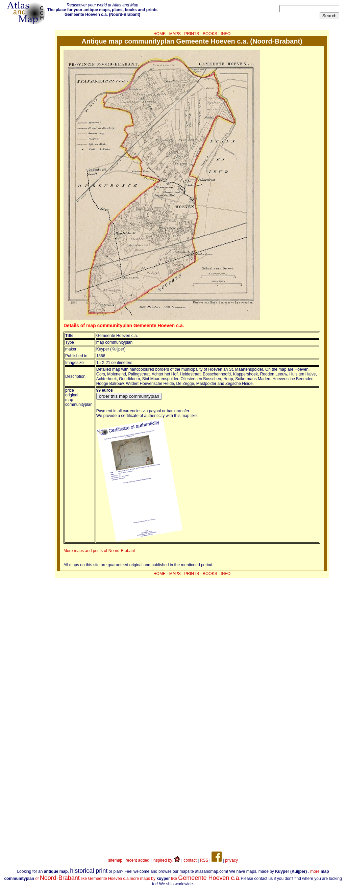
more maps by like (185, 878)
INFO (225, 33)
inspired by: (166, 860)
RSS (204, 860)
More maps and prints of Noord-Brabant (99, 550)
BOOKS (210, 33)
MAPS (175, 33)
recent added (137, 860)
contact (190, 860)
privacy (231, 860)
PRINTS (191, 33)
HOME (159, 33)
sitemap (115, 860)
